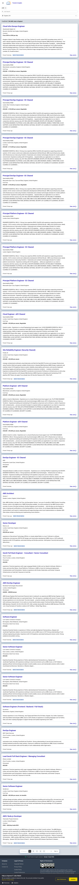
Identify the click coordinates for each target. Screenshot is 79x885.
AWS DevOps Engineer (11, 583)
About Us (4, 864)
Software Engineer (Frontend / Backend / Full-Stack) (23, 707)
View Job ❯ (73, 55)
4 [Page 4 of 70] (40, 851)
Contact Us (5, 867)
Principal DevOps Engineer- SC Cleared (18, 62)
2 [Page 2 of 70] (33, 851)
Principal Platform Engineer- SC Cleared (18, 214)
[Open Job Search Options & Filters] (3, 3)
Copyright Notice (18, 864)
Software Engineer (10, 617)
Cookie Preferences (19, 872)
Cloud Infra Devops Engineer (14, 26)
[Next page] (56, 851)
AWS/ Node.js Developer (12, 816)
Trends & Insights (17, 3)
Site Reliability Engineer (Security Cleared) (19, 350)
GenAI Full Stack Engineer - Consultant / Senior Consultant (25, 553)
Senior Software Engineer (12, 647)
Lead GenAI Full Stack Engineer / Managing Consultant (24, 756)
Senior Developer (9, 523)
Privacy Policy (18, 867)
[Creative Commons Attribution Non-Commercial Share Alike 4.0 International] (58, 865)
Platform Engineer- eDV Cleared (15, 386)
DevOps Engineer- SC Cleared (14, 458)
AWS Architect (8, 493)
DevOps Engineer (9, 730)
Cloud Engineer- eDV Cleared (14, 314)
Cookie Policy (18, 869)
